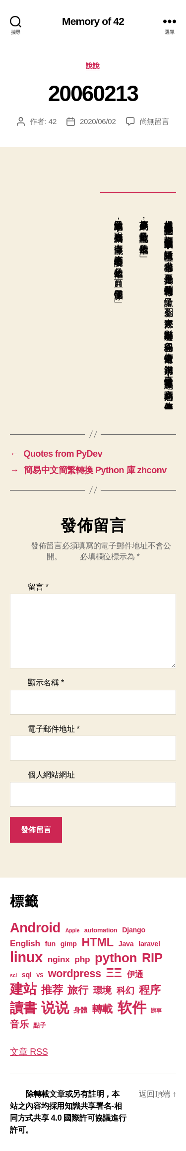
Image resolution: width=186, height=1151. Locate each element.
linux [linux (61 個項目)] (26, 957)
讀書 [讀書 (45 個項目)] (23, 1008)
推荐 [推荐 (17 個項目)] (51, 990)
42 (53, 121)
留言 (38, 587)
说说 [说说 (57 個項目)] (54, 1008)
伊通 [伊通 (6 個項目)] (135, 974)
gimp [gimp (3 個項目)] (69, 944)
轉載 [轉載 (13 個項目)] (102, 1009)
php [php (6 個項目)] (82, 959)
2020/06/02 (98, 121)
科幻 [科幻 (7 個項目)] (125, 991)
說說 (93, 66)
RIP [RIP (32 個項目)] (152, 958)
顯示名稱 (46, 682)
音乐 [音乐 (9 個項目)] (19, 1024)
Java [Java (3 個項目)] (126, 944)
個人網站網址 (51, 774)
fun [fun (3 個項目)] (50, 944)
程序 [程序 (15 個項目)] (149, 990)
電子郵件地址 (54, 729)
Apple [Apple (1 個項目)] (72, 930)
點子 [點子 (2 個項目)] (39, 1025)
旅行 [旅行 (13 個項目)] (77, 990)
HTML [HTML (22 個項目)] (98, 942)
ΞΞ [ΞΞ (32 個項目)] (114, 973)
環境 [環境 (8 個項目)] (102, 990)
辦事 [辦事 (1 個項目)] (156, 1011)
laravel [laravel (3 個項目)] (149, 944)
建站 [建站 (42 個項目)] (23, 989)
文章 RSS (29, 1052)
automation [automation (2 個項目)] (101, 930)
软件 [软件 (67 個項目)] (132, 1007)
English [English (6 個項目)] (25, 943)
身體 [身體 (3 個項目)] (80, 1010)
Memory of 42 (93, 21)
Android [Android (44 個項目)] (35, 927)
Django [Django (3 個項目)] (133, 930)
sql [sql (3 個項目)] (27, 975)
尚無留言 (154, 121)
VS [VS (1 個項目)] (39, 975)
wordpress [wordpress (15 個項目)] (74, 973)
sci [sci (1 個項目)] (13, 975)
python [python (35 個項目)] (116, 957)
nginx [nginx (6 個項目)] (59, 959)
